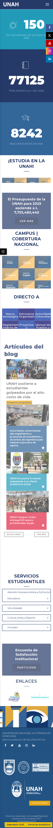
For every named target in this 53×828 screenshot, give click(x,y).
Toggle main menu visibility (47, 3)
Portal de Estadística (39, 824)
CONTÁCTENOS (40, 803)
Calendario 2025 (15, 824)
